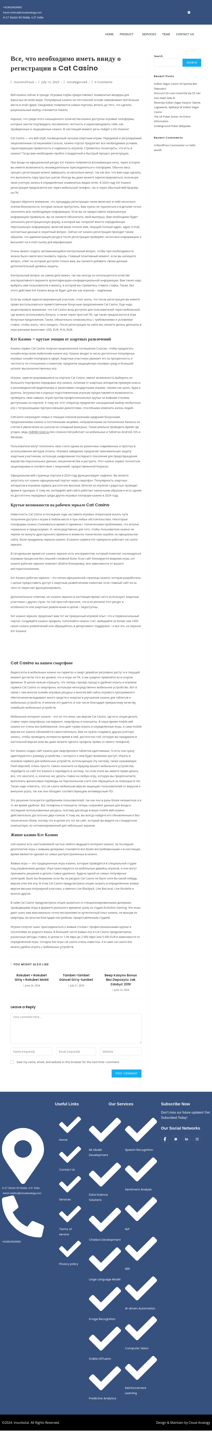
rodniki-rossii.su (39, 432)
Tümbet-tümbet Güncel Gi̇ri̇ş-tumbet (76, 977)
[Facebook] (181, 12)
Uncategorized (77, 82)
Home (109, 34)
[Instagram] (205, 12)
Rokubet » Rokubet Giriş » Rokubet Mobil (31, 977)
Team (166, 34)
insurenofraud (24, 82)
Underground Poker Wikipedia (172, 126)
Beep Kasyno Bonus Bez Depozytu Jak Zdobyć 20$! (121, 980)
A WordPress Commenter (169, 145)
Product (127, 34)
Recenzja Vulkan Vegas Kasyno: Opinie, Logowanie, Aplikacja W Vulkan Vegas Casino (177, 107)
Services (149, 34)
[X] (189, 12)
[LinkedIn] (197, 12)
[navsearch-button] (205, 34)
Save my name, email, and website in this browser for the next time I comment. (68, 1062)
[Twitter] (176, 1139)
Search (158, 56)
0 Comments (103, 82)
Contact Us (185, 34)
